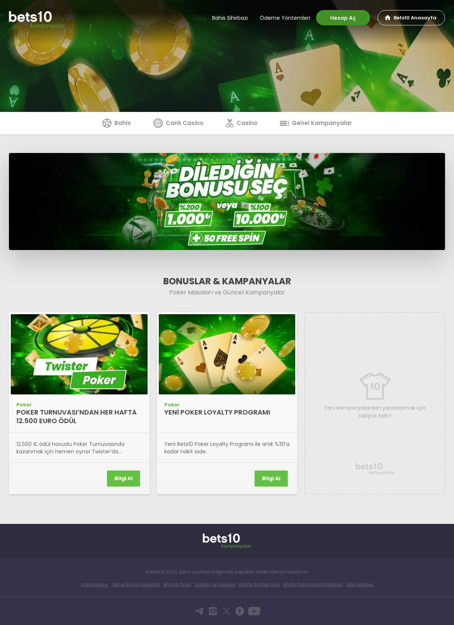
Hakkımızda (94, 584)
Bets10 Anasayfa (415, 17)
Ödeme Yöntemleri (285, 18)
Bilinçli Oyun (177, 584)
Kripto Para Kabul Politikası (313, 584)
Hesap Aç (343, 18)
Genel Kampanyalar (316, 123)
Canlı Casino (178, 123)
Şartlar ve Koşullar (215, 584)
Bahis (117, 123)
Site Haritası (359, 584)
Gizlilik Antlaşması (259, 584)
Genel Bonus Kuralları (135, 584)
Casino (242, 123)
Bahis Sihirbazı (230, 18)
